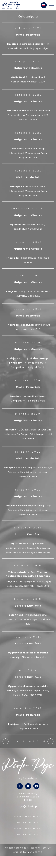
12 (44, 742)
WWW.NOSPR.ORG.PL (28, 816)
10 (37, 741)
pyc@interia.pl (28, 806)
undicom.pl (35, 851)
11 (40, 741)
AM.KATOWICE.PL (28, 822)
